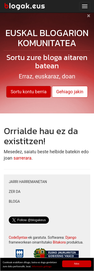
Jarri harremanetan (28, 182)
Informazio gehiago (42, 266)
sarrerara (23, 158)
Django (70, 237)
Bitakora (59, 242)
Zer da (15, 192)
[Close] (88, 18)
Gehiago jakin (69, 91)
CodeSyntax (18, 237)
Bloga (14, 201)
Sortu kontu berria (28, 91)
